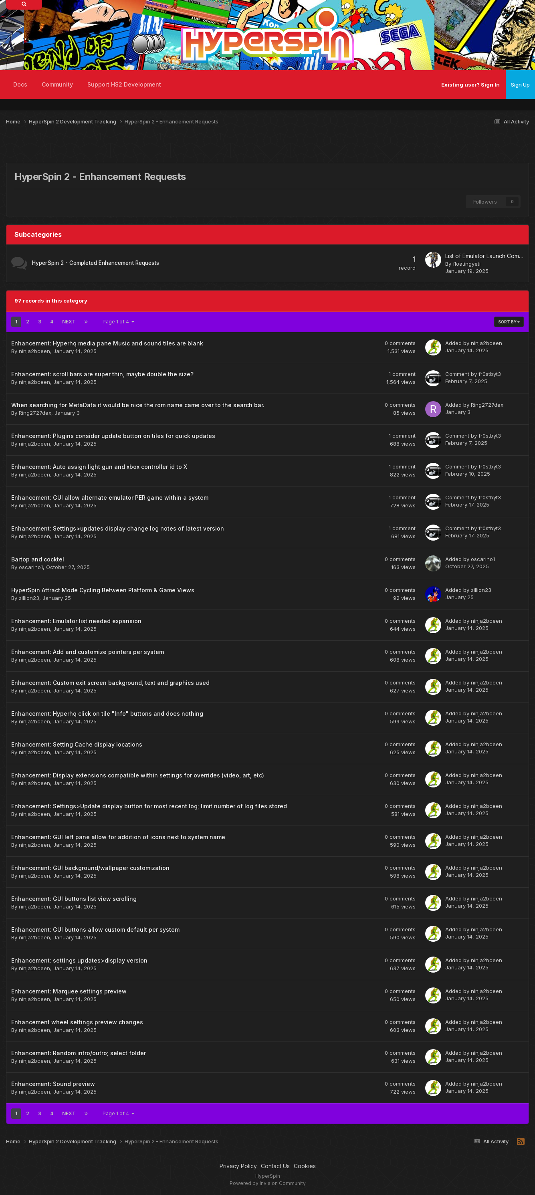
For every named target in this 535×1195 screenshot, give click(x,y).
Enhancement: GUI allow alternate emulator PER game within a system (109, 497)
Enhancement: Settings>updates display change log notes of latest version (117, 528)
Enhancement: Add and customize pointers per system (87, 651)
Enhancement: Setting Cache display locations (76, 744)
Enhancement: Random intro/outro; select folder (78, 1053)
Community (57, 84)
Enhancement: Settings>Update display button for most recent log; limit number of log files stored (149, 806)
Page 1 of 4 (118, 322)
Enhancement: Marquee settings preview (69, 991)
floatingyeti (466, 263)
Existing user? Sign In (470, 84)
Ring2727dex (35, 413)
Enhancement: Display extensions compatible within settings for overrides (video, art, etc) (137, 775)
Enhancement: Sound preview (53, 1083)
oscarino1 (31, 567)
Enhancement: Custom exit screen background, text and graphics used (110, 682)
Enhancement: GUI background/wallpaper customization (90, 867)
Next (69, 322)
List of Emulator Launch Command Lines (484, 255)
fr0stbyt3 (489, 374)
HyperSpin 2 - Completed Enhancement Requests (95, 263)
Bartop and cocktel (37, 559)
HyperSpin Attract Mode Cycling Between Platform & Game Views (102, 590)
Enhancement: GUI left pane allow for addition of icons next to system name (118, 837)
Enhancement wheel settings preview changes (77, 1022)
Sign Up (520, 84)
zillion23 (29, 598)
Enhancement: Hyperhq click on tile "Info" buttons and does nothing (107, 713)
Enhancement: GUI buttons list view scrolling (74, 898)
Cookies (305, 1166)
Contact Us (275, 1166)
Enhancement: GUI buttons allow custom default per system (95, 929)
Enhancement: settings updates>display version (79, 960)
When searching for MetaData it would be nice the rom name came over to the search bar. (137, 405)
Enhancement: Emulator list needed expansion (76, 621)
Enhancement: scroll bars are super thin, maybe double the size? (102, 374)
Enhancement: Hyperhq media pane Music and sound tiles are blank (107, 343)
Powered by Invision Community (268, 1183)
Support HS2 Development (124, 84)
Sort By (509, 321)
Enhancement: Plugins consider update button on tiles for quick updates (113, 435)
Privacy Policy (238, 1166)
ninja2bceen (34, 351)
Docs (20, 84)
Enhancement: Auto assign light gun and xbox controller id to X (99, 466)
